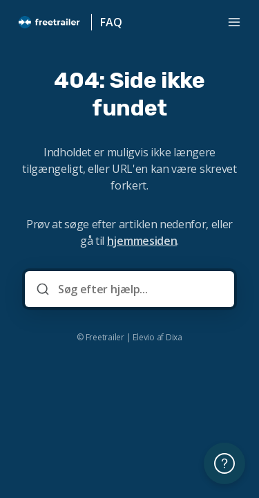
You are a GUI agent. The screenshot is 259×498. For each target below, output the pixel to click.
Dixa (174, 337)
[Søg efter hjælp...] (139, 289)
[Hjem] (49, 22)
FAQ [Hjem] (111, 22)
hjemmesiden (142, 240)
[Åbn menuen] (234, 22)
